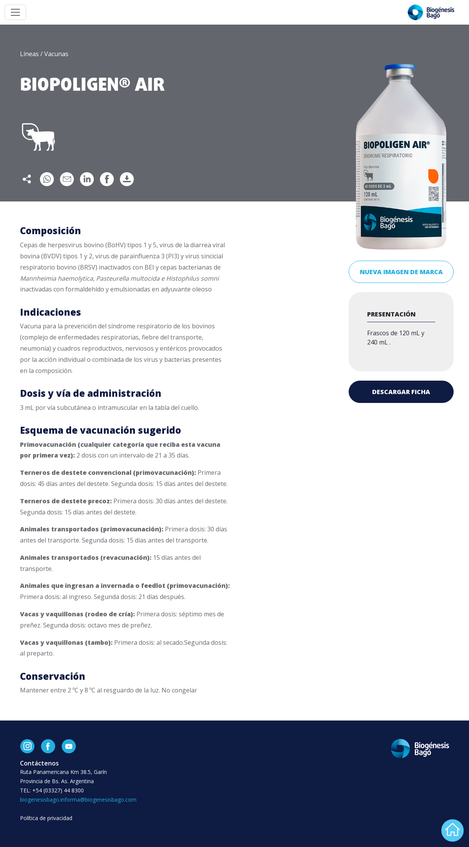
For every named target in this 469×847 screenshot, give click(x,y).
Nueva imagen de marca (401, 272)
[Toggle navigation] (15, 12)
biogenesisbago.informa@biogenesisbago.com (78, 799)
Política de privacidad (46, 818)
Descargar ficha (401, 392)
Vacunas (56, 54)
